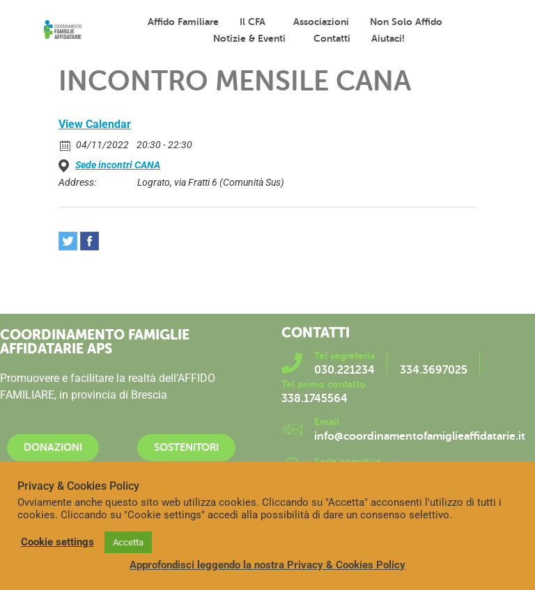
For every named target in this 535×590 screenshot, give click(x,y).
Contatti (331, 38)
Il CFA (256, 22)
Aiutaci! (388, 38)
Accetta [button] (128, 542)
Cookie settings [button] (57, 542)
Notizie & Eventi (253, 38)
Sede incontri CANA (117, 164)
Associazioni (321, 21)
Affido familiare (183, 21)
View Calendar (95, 124)
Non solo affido (409, 22)
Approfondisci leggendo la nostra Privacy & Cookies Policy (267, 565)
